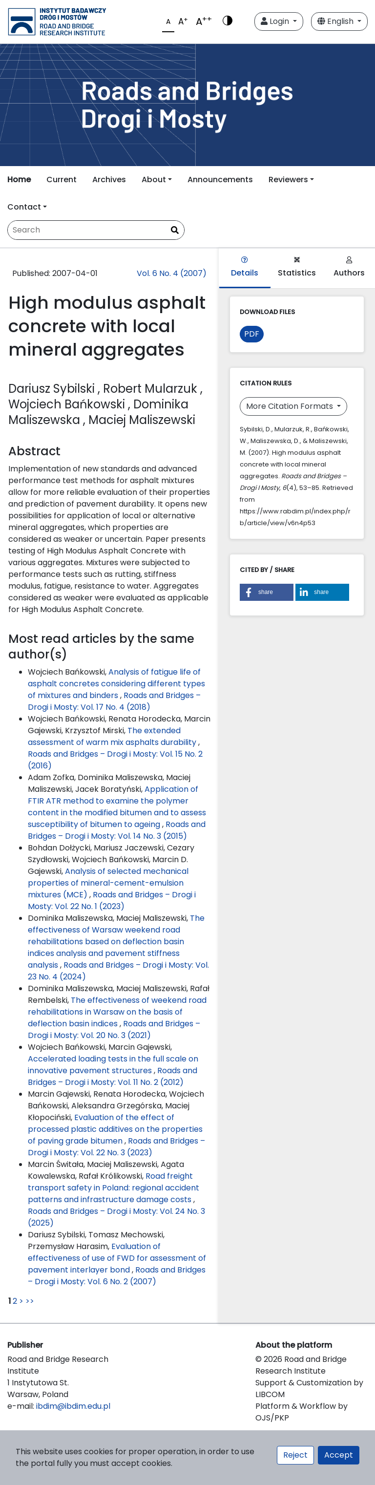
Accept (338, 1455)
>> (29, 1301)
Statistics (297, 267)
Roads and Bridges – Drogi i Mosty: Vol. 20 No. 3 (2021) (114, 1029)
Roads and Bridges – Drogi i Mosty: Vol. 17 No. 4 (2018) (114, 701)
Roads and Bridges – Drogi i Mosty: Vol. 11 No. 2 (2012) (112, 1076)
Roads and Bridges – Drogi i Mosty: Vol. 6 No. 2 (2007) (117, 1275)
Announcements (220, 179)
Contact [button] (24, 206)
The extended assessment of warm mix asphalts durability (113, 736)
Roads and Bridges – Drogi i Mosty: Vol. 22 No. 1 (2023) (112, 900)
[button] (266, 592)
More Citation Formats (290, 406)
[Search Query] (96, 230)
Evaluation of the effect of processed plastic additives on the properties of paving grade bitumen (115, 1129)
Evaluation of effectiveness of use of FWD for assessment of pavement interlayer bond (117, 1258)
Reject (295, 1455)
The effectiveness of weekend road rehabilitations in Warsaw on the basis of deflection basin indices (117, 1012)
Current (61, 179)
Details (244, 267)
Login (276, 21)
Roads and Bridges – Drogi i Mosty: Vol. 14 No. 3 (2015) (117, 830)
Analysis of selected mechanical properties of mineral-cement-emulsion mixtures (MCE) (108, 883)
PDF (251, 333)
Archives (109, 179)
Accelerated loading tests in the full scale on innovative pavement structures (113, 1064)
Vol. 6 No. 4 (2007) (172, 273)
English (336, 21)
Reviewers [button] (288, 179)
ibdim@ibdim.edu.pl (73, 1406)
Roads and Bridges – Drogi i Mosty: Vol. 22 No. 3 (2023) (116, 1146)
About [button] (154, 179)
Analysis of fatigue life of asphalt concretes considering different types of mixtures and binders (116, 683)
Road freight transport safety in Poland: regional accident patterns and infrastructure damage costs (113, 1187)
